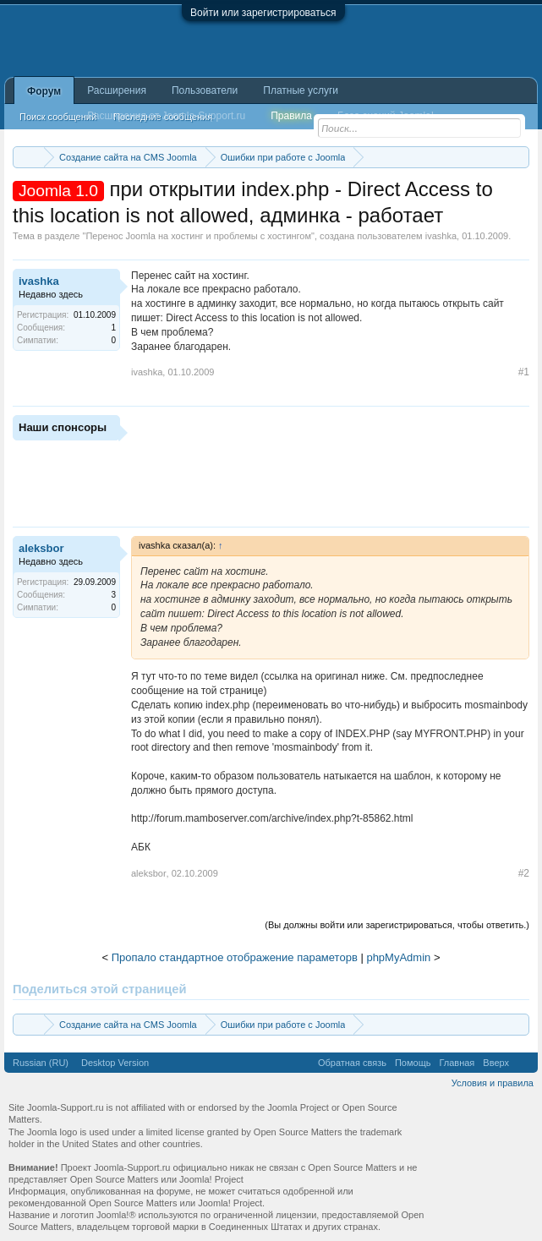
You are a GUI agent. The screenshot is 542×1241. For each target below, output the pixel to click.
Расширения (116, 90)
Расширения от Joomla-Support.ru (166, 116)
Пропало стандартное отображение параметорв (235, 957)
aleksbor (41, 548)
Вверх (496, 1063)
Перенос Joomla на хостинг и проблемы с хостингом (198, 236)
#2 (523, 873)
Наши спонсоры (63, 427)
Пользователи (205, 90)
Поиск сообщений (57, 117)
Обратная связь (352, 1063)
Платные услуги (300, 90)
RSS (523, 1063)
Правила (291, 116)
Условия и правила (493, 1083)
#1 (523, 372)
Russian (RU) (40, 1063)
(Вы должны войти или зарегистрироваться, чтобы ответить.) (397, 925)
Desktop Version (115, 1063)
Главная (456, 1063)
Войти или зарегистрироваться (263, 13)
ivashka (441, 236)
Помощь (413, 1063)
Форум (44, 91)
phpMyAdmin (398, 957)
